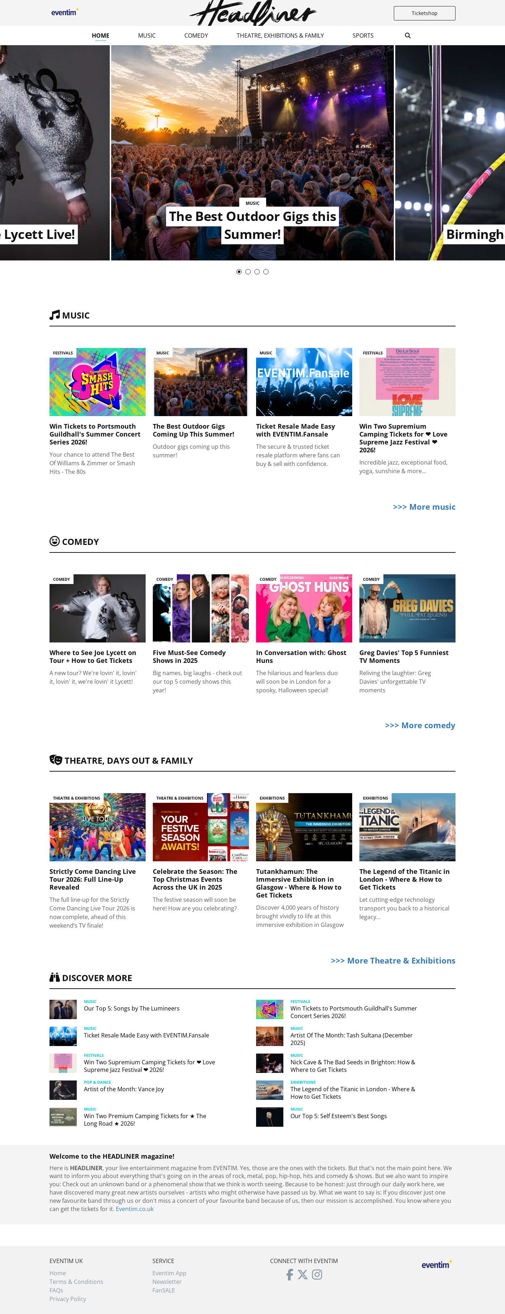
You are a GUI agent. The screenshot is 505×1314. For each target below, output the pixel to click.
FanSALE (163, 1290)
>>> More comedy (420, 725)
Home (100, 35)
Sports (363, 35)
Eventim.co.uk (135, 1209)
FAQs (56, 1290)
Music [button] (147, 35)
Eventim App (169, 1273)
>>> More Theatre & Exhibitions (393, 960)
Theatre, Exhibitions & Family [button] (280, 35)
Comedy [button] (196, 35)
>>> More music (424, 506)
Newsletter (167, 1282)
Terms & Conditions (76, 1282)
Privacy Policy (67, 1299)
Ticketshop (425, 13)
